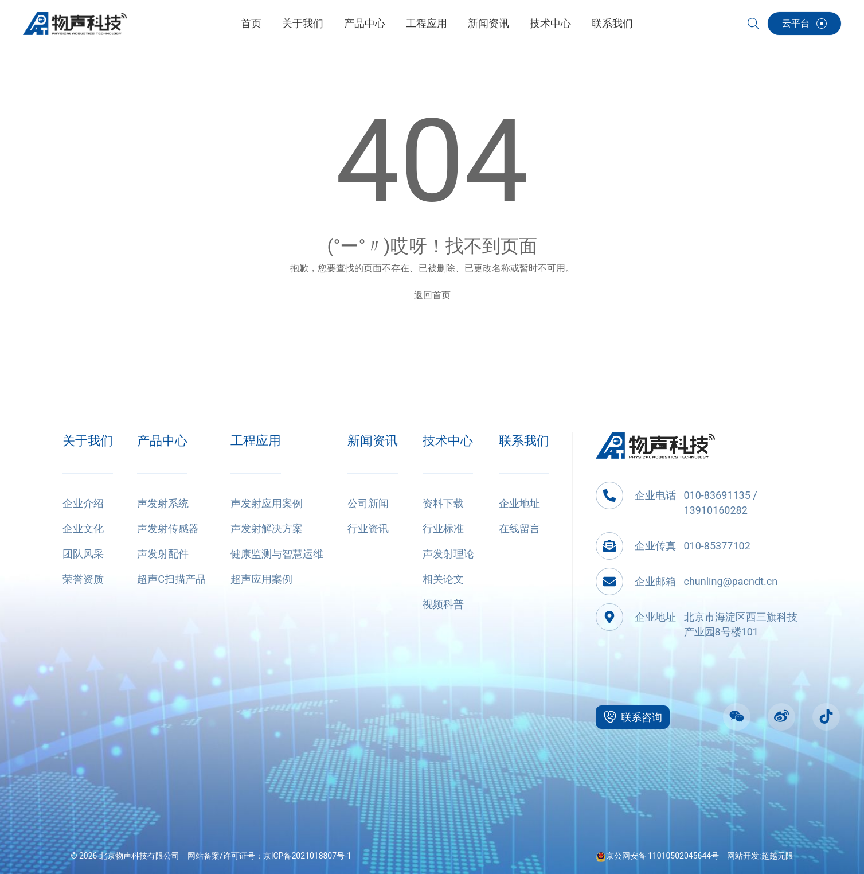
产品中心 (162, 441)
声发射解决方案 (266, 528)
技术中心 (448, 441)
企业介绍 (83, 503)
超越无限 (777, 855)
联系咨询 (632, 717)
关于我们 (87, 441)
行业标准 (443, 528)
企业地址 (519, 503)
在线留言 (519, 528)
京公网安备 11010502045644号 (658, 855)
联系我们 (524, 441)
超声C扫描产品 (171, 579)
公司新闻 (368, 503)
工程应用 (255, 441)
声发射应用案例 (266, 503)
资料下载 (443, 503)
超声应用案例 (261, 579)
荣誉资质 (83, 579)
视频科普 (443, 604)
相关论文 (443, 579)
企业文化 (83, 528)
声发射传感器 (168, 528)
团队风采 (83, 554)
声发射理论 (448, 554)
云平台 (804, 23)
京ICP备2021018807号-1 (307, 855)
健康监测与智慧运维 (276, 554)
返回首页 (432, 295)
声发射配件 (163, 554)
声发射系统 (163, 503)
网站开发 (743, 855)
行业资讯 (368, 528)
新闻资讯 (372, 441)
